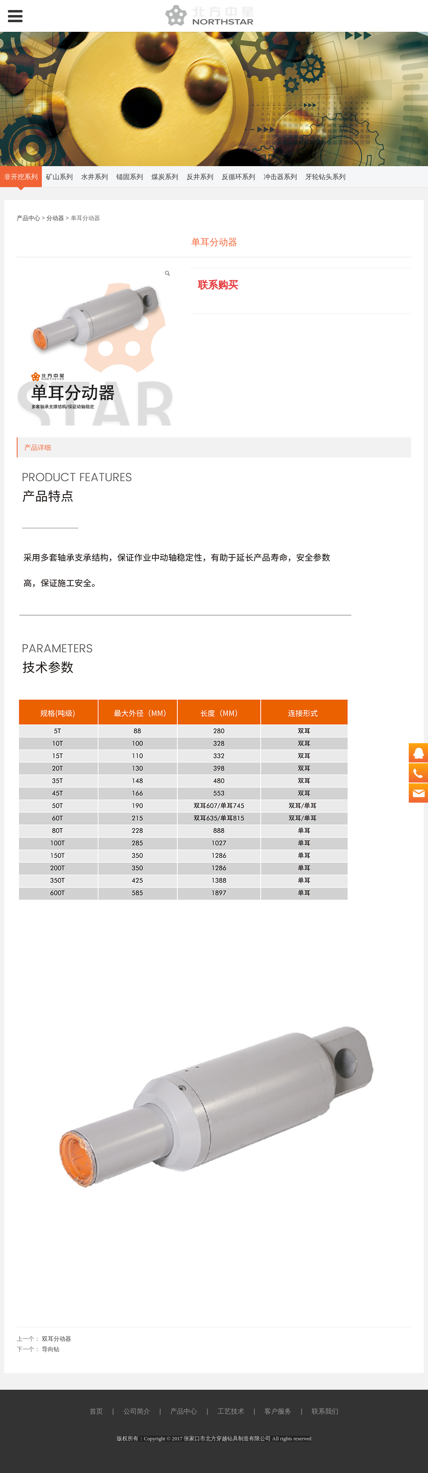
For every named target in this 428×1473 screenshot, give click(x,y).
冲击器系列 (280, 176)
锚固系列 (129, 176)
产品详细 (37, 447)
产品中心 (28, 218)
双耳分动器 (56, 1338)
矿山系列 (59, 176)
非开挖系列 (21, 176)
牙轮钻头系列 (325, 176)
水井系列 (94, 176)
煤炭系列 (164, 176)
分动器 (55, 218)
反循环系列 (238, 176)
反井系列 (200, 176)
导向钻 (50, 1349)
